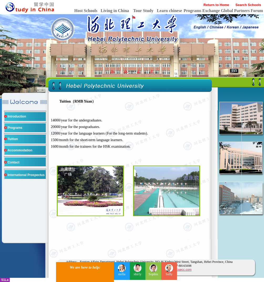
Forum (257, 10)
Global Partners (235, 10)
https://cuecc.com (179, 270)
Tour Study (143, 10)
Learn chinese (169, 10)
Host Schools (86, 10)
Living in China (115, 10)
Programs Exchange (202, 10)
